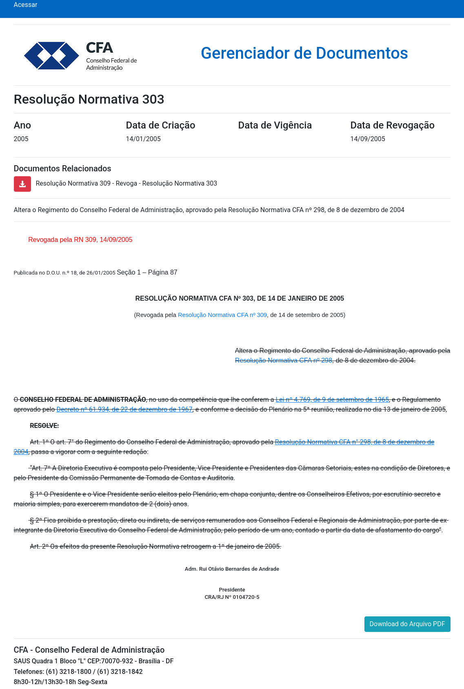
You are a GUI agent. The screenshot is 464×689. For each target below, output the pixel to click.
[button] (22, 184)
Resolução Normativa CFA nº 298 (283, 360)
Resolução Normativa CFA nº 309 (222, 315)
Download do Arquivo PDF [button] (407, 624)
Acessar (26, 5)
